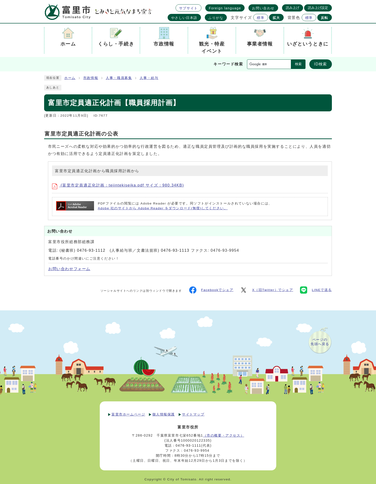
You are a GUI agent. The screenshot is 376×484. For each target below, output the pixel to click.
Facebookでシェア (211, 290)
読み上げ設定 (318, 8)
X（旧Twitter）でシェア (266, 290)
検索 (298, 64)
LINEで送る (316, 290)
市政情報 (90, 78)
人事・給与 (149, 78)
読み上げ (292, 8)
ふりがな (215, 18)
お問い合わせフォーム (69, 269)
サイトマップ (193, 414)
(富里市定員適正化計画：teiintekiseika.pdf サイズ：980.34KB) (118, 185)
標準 (260, 18)
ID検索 (320, 64)
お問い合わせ (263, 8)
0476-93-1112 (91, 250)
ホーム (70, 78)
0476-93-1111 (188, 445)
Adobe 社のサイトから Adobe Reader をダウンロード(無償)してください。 (163, 208)
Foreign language (225, 8)
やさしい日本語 (184, 18)
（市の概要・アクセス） (223, 435)
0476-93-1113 (175, 250)
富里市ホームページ (128, 414)
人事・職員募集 (119, 78)
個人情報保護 (163, 414)
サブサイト (188, 8)
